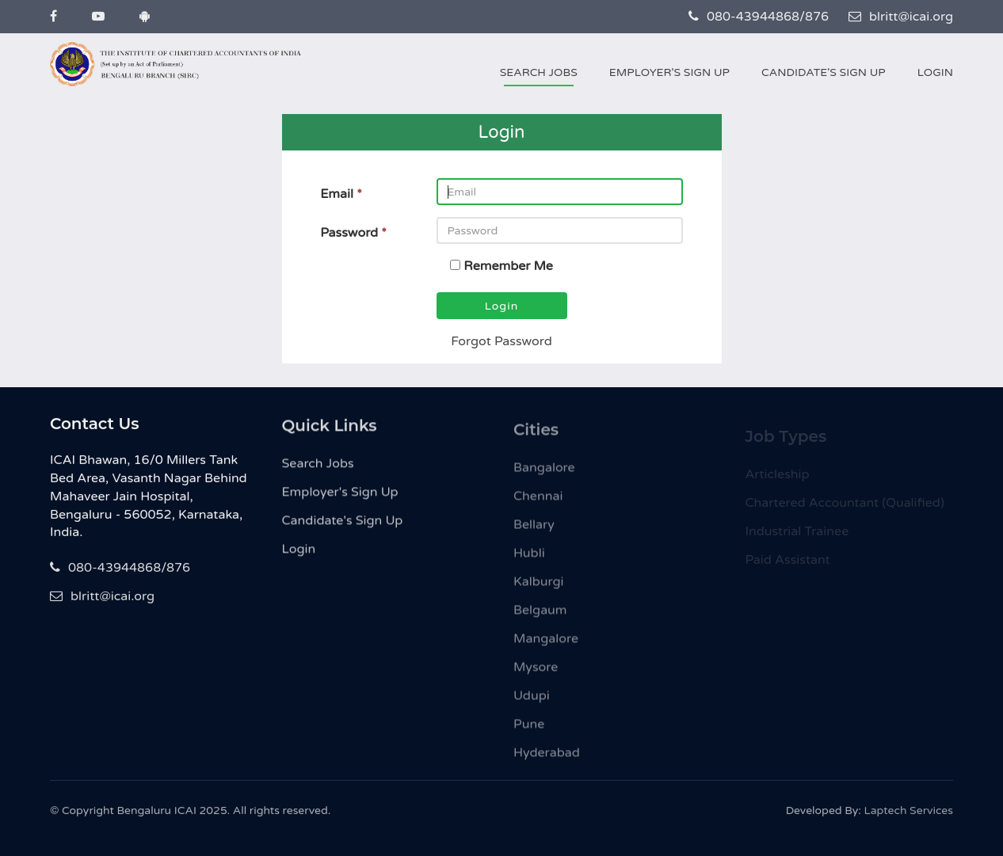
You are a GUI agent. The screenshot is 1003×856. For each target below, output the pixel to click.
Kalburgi (538, 587)
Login (935, 72)
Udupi (531, 701)
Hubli (529, 558)
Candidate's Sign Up (823, 72)
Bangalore (544, 473)
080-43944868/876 (758, 17)
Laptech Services (908, 814)
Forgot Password (501, 341)
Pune (528, 729)
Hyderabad (546, 758)
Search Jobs (539, 72)
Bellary (534, 530)
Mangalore (545, 644)
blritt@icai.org (901, 17)
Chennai (538, 501)
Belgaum (540, 615)
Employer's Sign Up (669, 72)
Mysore (535, 672)
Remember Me (508, 266)
